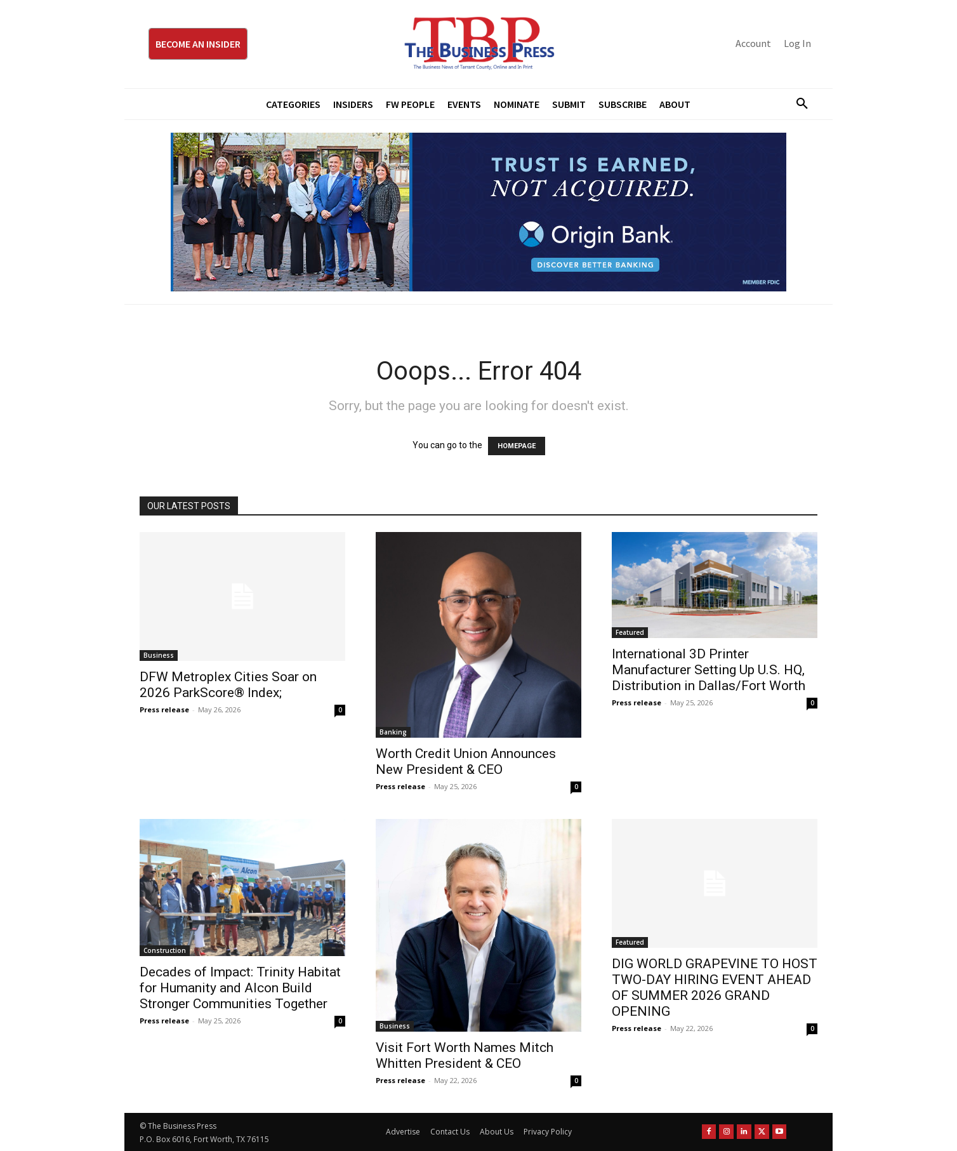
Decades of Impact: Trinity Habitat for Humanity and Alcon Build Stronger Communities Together (240, 987)
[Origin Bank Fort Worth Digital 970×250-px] (478, 212)
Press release (164, 709)
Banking (393, 732)
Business (158, 655)
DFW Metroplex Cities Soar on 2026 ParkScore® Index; (228, 684)
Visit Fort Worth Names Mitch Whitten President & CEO (464, 1055)
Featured (630, 632)
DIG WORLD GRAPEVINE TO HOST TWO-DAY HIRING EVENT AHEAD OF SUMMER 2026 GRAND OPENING (714, 987)
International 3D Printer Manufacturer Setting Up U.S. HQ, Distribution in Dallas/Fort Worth (708, 669)
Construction (164, 950)
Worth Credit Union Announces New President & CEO (466, 761)
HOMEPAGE (517, 446)
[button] (797, 104)
